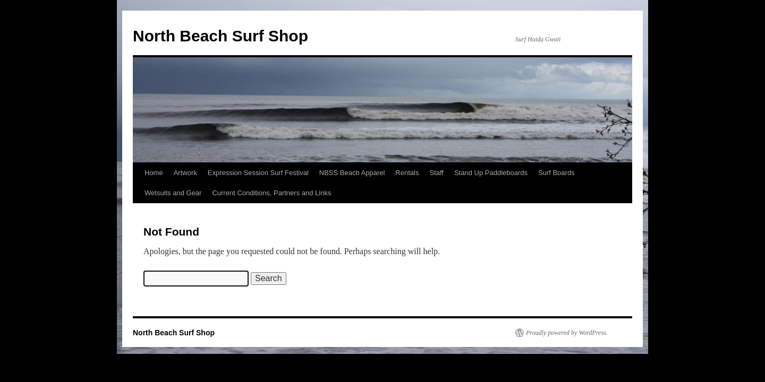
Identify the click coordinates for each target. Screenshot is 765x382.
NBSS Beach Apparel (352, 173)
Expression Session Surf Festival (258, 173)
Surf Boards (556, 173)
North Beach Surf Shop (220, 36)
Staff (436, 173)
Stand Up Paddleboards (491, 173)
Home (153, 173)
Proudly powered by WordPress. (567, 332)
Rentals (407, 173)
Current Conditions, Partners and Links (271, 193)
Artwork (185, 173)
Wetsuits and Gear (172, 193)
